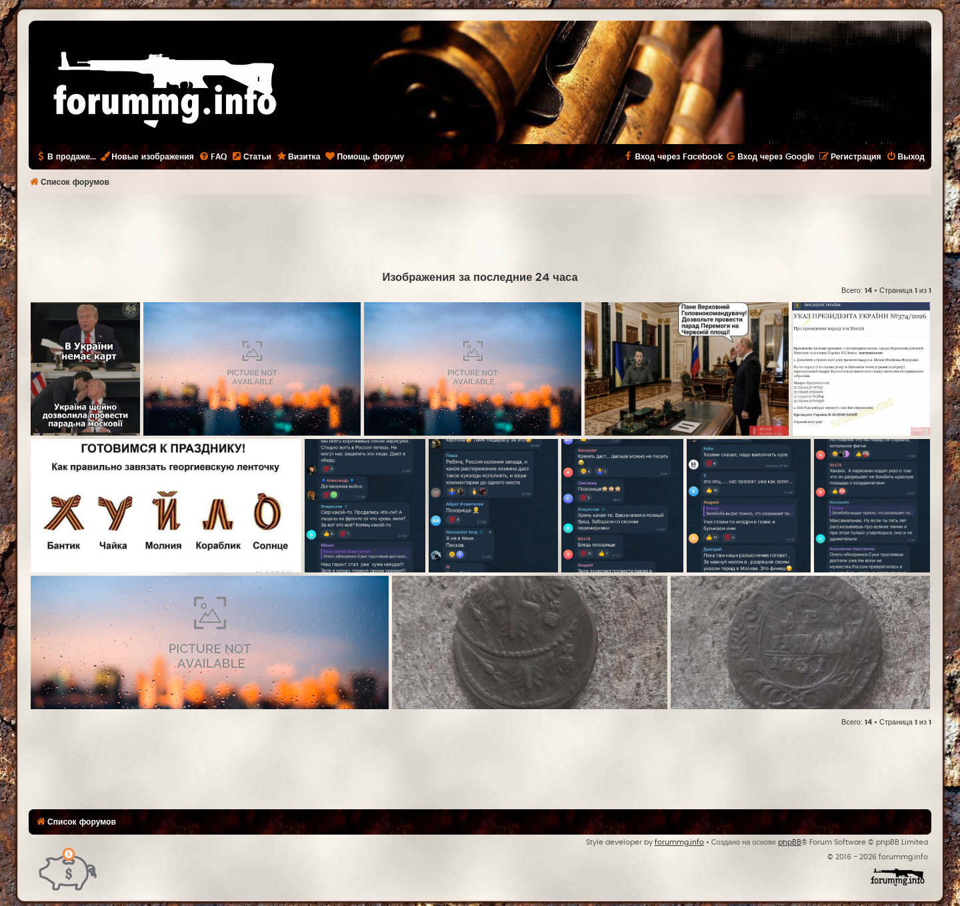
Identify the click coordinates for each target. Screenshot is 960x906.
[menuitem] (213, 157)
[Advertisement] (480, 231)
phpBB (789, 842)
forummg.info (679, 842)
